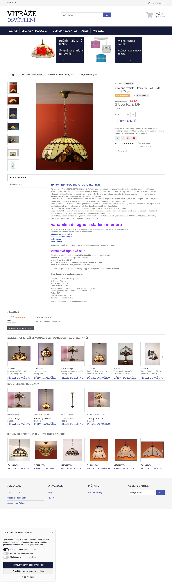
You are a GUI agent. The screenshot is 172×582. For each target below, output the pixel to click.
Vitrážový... (12, 368)
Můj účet (94, 485)
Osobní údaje (93, 513)
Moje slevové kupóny (97, 519)
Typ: (133, 95)
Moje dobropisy (94, 503)
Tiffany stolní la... (95, 418)
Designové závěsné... (42, 414)
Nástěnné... (39, 368)
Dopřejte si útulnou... (15, 414)
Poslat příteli (122, 151)
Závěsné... (91, 368)
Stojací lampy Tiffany (16, 503)
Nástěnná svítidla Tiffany (17, 513)
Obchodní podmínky (35, 30)
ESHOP (13, 30)
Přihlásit (10, 2)
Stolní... (117, 368)
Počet (117, 114)
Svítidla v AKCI (13, 493)
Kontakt (98, 30)
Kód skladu (119, 84)
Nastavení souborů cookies (99, 524)
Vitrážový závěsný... (43, 418)
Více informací (18, 178)
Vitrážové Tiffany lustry (16, 498)
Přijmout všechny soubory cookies (28, 565)
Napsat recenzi (145, 146)
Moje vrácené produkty (97, 498)
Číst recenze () (144, 143)
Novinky (51, 498)
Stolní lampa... (68, 368)
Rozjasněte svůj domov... (97, 414)
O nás (85, 30)
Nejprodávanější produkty (58, 503)
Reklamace (52, 513)
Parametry (16, 184)
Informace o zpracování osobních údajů (64, 534)
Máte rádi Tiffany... (68, 414)
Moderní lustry (13, 519)
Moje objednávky (95, 493)
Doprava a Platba (65, 30)
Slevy (50, 493)
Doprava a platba (55, 508)
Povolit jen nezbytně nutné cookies (28, 571)
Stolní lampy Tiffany (15, 508)
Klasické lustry (13, 524)
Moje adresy (93, 508)
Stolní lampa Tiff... (16, 418)
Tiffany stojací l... (69, 418)
